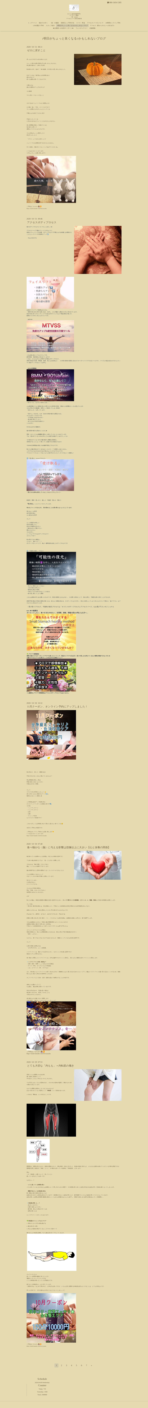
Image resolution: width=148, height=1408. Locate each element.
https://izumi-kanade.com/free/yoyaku (37, 208)
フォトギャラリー (81, 28)
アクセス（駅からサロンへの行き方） (102, 25)
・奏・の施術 (54, 23)
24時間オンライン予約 (112, 23)
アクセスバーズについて (95, 23)
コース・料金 (80, 23)
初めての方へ (43, 23)
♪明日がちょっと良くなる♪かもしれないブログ (72, 25)
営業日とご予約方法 (67, 23)
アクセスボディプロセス (41, 222)
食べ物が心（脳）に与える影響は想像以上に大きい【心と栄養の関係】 (68, 847)
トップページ (32, 23)
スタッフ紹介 (50, 25)
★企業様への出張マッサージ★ (63, 28)
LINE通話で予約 (38, 25)
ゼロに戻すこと (36, 50)
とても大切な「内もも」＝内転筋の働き (50, 1065)
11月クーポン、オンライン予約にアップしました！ (57, 706)
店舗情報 (92, 28)
